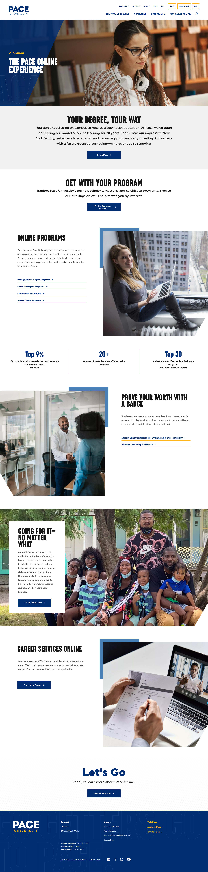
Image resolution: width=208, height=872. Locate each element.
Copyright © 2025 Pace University (73, 859)
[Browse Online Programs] (52, 301)
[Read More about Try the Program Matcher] (104, 207)
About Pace (123, 6)
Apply (172, 6)
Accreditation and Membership (117, 835)
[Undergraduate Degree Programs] (52, 280)
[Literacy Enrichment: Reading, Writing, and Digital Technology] (156, 439)
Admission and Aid (180, 13)
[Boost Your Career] (34, 685)
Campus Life (158, 13)
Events (155, 6)
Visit (195, 6)
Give (162, 6)
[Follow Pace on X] (115, 859)
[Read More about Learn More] (104, 155)
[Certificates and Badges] (52, 294)
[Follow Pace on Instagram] (122, 859)
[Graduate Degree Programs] (52, 287)
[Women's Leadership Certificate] (156, 445)
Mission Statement (112, 826)
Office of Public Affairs (70, 831)
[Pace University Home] (22, 10)
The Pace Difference (117, 13)
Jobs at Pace (109, 840)
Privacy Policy (95, 859)
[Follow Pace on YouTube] (129, 859)
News (146, 6)
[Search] (197, 14)
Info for (135, 6)
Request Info (184, 6)
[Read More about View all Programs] (104, 793)
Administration (110, 831)
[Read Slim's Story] (34, 603)
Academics (140, 13)
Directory (64, 826)
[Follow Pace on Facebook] (109, 859)
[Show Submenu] (128, 6)
